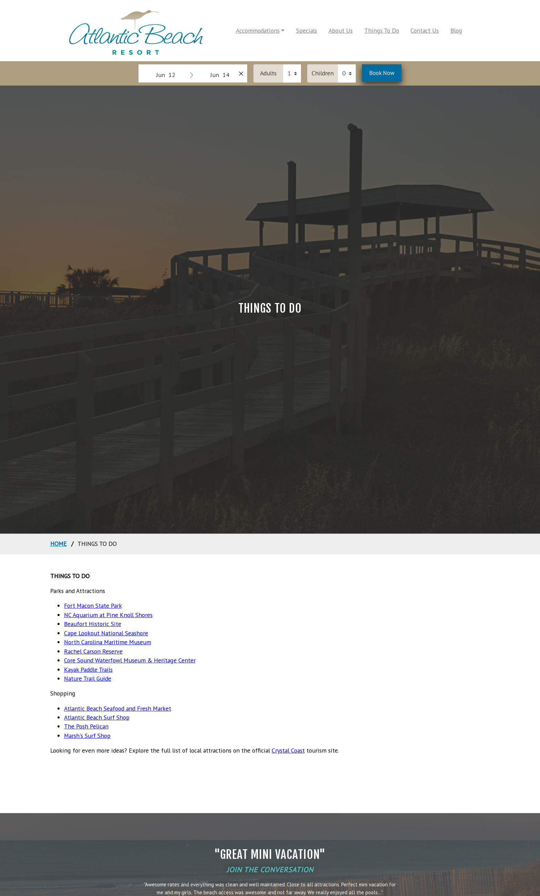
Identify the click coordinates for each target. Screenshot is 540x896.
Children (323, 73)
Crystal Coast (288, 750)
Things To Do (381, 30)
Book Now (381, 73)
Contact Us (425, 30)
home (58, 544)
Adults (268, 73)
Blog (456, 30)
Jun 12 (166, 75)
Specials (306, 30)
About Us (341, 30)
